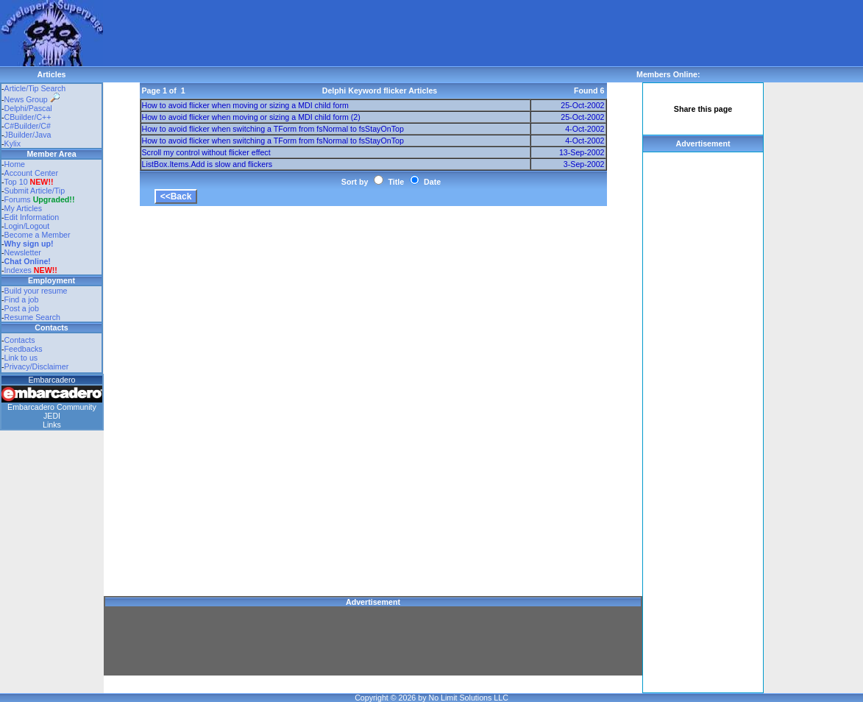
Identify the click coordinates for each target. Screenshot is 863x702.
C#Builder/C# (27, 125)
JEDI (51, 415)
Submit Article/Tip (34, 190)
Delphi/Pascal (28, 108)
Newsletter (22, 252)
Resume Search (32, 317)
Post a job (21, 308)
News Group (32, 99)
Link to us (21, 357)
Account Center (31, 173)
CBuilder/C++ (28, 117)
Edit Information (32, 217)
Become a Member (37, 234)
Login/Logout (27, 225)
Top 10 (16, 181)
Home (14, 164)
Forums (39, 199)
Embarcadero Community (51, 407)
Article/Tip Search (35, 88)
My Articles (23, 208)
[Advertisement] (371, 33)
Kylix (12, 143)
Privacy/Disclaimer (36, 366)
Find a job (21, 299)
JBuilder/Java (28, 134)
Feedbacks (23, 348)
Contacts (19, 340)
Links (52, 424)
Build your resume (36, 290)
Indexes (18, 270)
